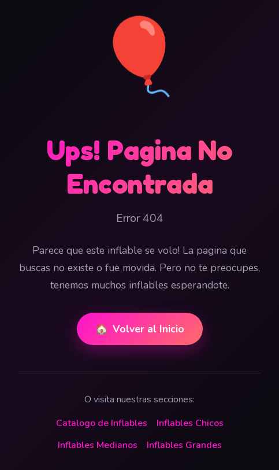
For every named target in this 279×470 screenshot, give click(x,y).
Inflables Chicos (190, 423)
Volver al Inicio (139, 329)
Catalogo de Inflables (101, 423)
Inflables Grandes (184, 445)
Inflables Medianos (97, 445)
